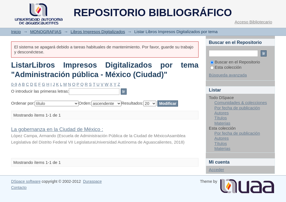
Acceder (216, 169)
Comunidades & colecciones (240, 102)
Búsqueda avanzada (228, 75)
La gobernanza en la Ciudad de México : (57, 129)
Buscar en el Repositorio (235, 62)
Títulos (220, 117)
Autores (221, 112)
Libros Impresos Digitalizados (98, 31)
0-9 (14, 84)
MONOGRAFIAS (45, 31)
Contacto (19, 187)
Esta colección (226, 67)
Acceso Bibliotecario (253, 21)
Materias (222, 123)
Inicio (16, 31)
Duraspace (92, 181)
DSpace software (26, 181)
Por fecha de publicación (237, 107)
